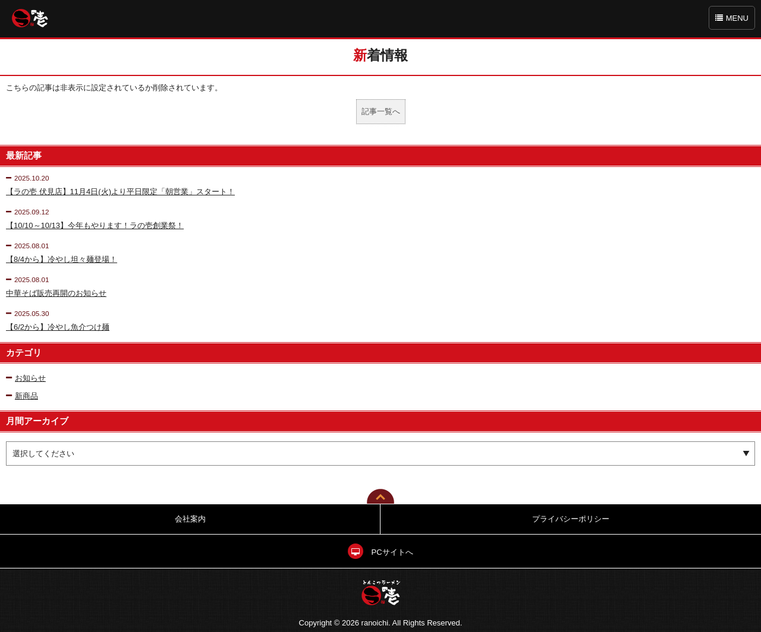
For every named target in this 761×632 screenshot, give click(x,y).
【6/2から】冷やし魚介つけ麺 (57, 327)
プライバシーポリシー (570, 518)
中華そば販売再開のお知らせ (56, 293)
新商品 (22, 395)
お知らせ (26, 378)
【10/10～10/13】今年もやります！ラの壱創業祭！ (95, 225)
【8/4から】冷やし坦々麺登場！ (61, 259)
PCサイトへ (380, 552)
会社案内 (190, 518)
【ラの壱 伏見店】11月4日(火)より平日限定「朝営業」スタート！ (120, 191)
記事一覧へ (380, 111)
